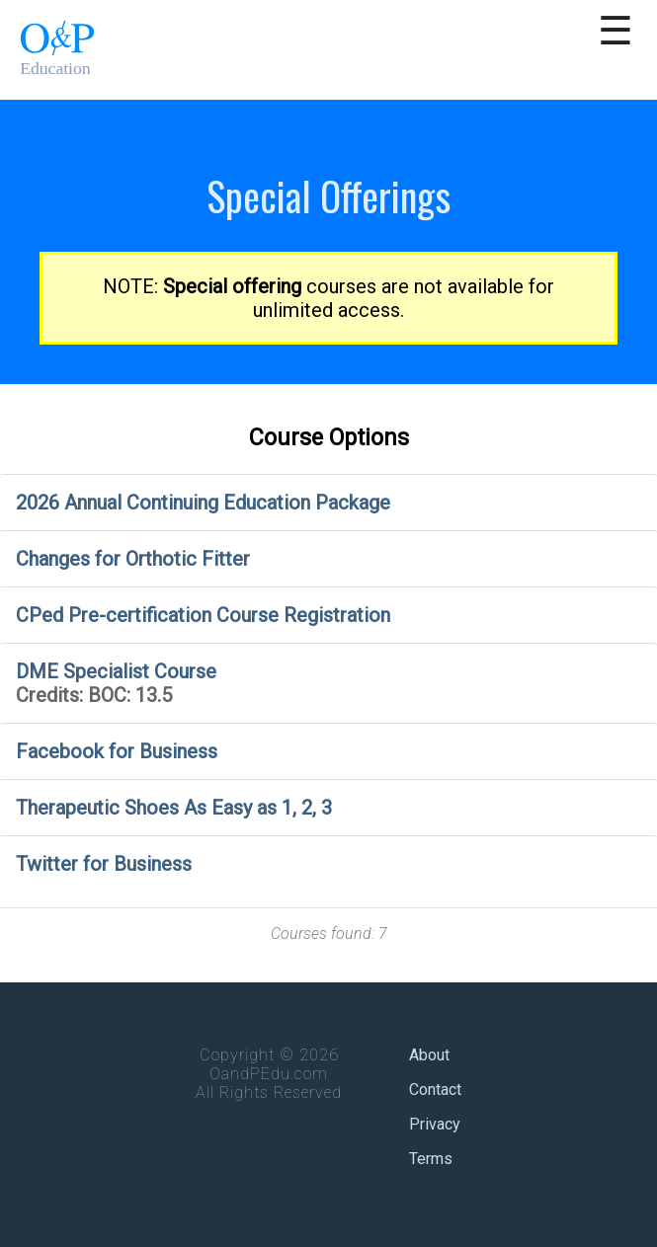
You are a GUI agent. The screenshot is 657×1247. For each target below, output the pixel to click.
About (429, 1055)
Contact (435, 1089)
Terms (430, 1158)
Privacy (434, 1124)
